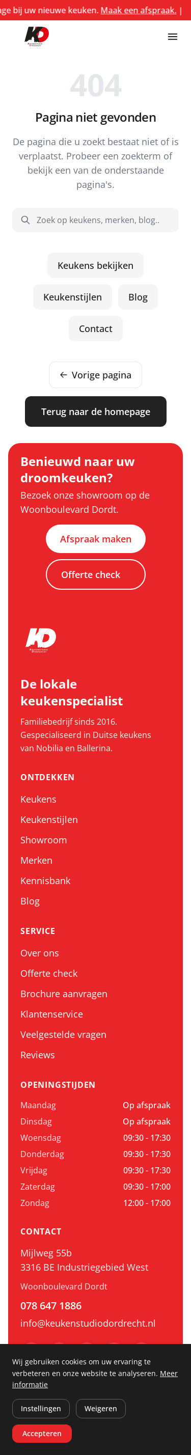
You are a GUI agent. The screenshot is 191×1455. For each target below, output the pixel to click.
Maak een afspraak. (152, 10)
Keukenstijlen (72, 297)
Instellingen (41, 1408)
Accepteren (42, 1433)
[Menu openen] (172, 36)
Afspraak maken (95, 539)
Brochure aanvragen (63, 993)
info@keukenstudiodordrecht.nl (88, 1323)
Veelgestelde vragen (63, 1034)
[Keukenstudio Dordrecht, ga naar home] (36, 36)
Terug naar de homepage (95, 411)
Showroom (43, 840)
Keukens (38, 799)
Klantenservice (51, 1014)
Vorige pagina (95, 375)
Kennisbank (45, 880)
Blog (138, 297)
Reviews (37, 1055)
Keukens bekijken (95, 265)
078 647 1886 (50, 1305)
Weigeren (101, 1408)
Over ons (39, 953)
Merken (36, 860)
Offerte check (90, 574)
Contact (96, 328)
